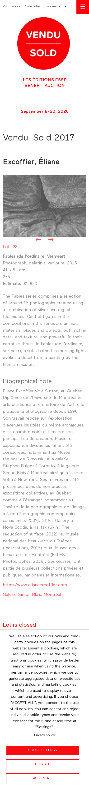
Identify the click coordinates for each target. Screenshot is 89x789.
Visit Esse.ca (11, 6)
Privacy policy (44, 735)
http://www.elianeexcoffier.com (35, 585)
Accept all (42, 778)
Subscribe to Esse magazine (45, 6)
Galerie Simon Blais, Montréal (32, 595)
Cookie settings (42, 750)
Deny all (42, 764)
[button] (44, 206)
